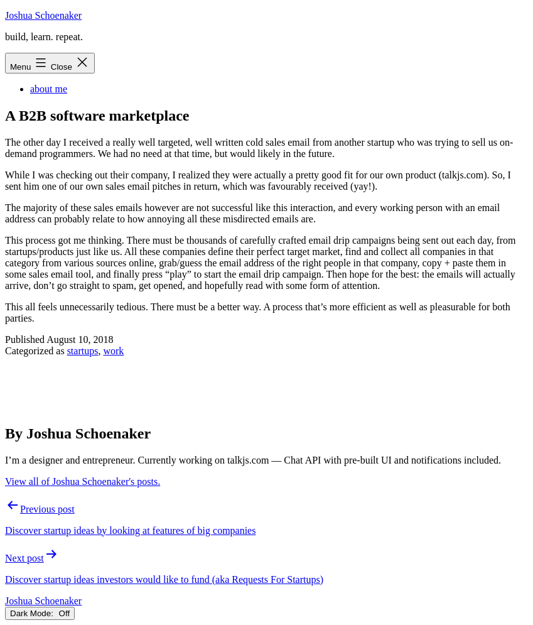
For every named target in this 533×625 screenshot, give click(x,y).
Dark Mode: (40, 613)
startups (83, 350)
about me (48, 89)
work (113, 350)
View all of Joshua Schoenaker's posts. (82, 481)
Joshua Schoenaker (43, 15)
